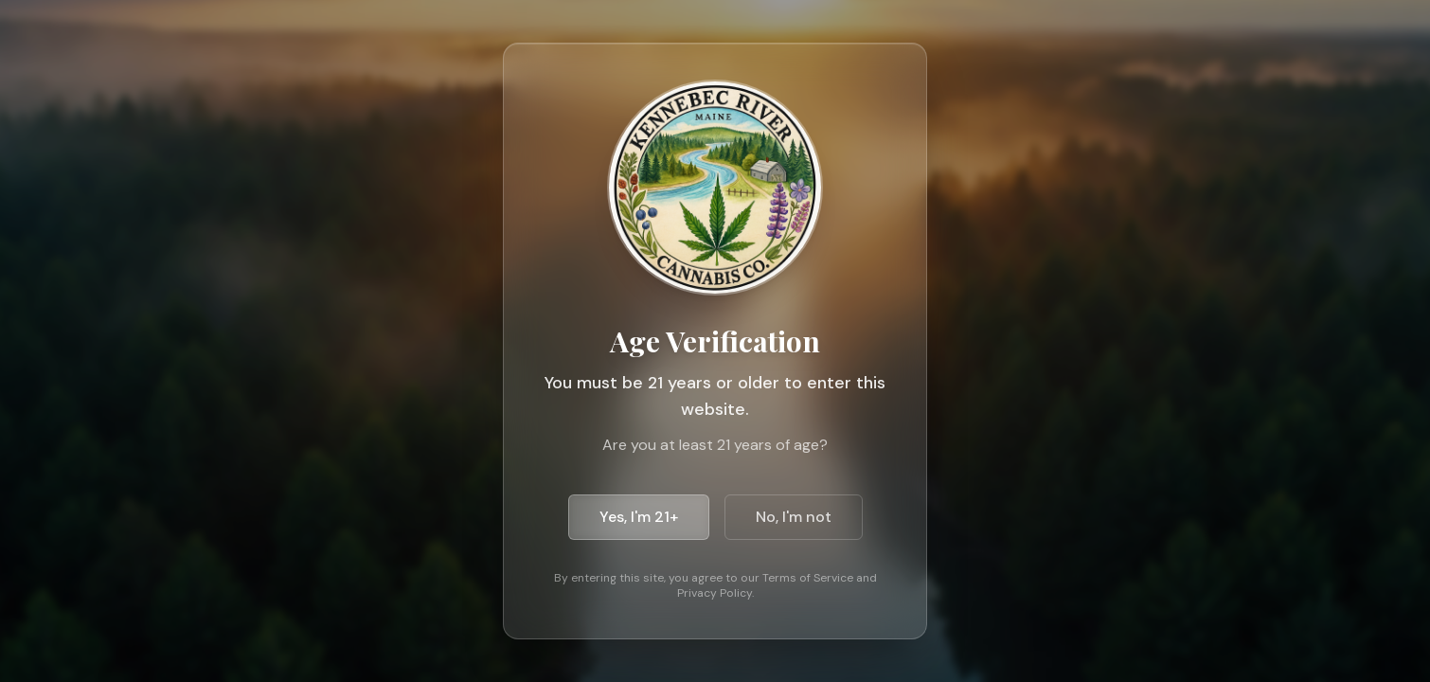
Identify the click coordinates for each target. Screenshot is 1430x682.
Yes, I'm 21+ (638, 517)
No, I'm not (793, 517)
